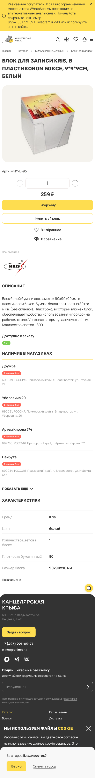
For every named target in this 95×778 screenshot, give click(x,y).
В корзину (47, 205)
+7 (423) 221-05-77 (17, 643)
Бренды (7, 718)
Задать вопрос (19, 632)
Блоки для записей (32, 51)
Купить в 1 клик (47, 218)
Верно (16, 766)
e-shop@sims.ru (14, 649)
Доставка (55, 718)
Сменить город (44, 766)
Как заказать (58, 712)
